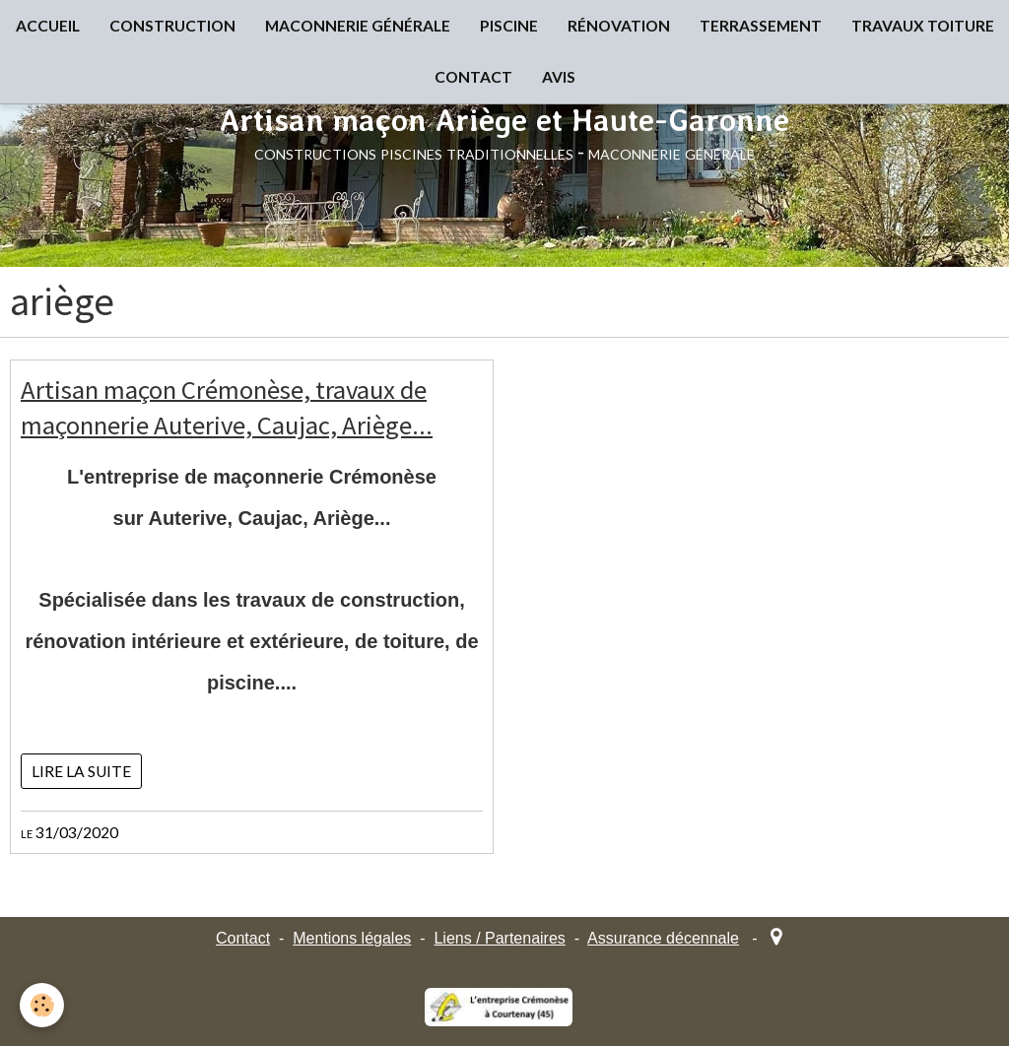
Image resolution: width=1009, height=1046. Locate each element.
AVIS (558, 77)
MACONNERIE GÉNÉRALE (357, 25)
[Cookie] (42, 1005)
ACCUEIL (48, 25)
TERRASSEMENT (761, 25)
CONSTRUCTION (172, 25)
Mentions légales (352, 938)
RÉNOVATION (619, 25)
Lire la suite (81, 771)
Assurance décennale (663, 938)
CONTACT (473, 77)
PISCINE (509, 25)
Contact (243, 938)
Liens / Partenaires (499, 938)
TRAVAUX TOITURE (922, 25)
